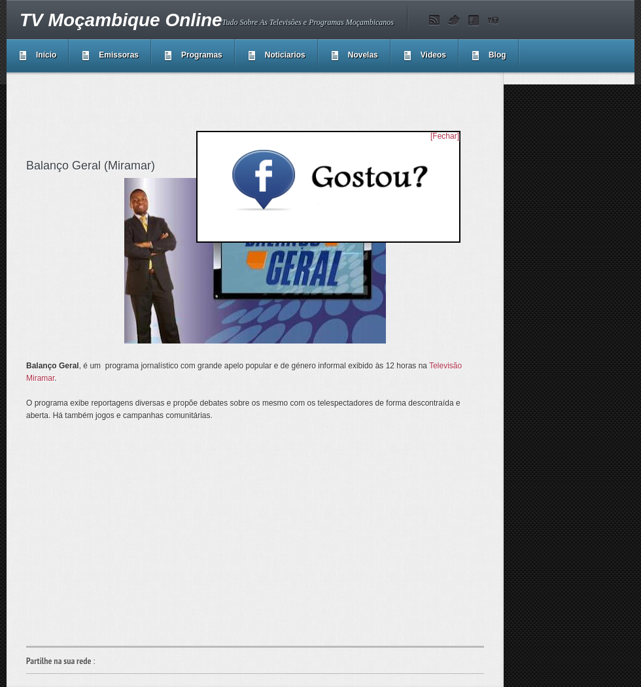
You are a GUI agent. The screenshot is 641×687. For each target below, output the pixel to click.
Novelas (363, 55)
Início (46, 55)
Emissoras (119, 55)
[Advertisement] (264, 113)
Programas (201, 55)
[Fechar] (444, 136)
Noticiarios (285, 55)
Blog (497, 55)
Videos (433, 55)
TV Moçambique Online (121, 20)
